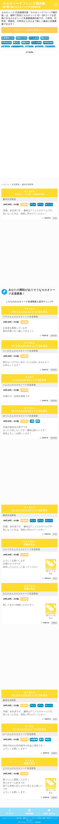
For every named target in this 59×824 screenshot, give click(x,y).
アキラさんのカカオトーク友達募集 (20, 317)
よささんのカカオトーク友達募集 (19, 768)
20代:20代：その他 (11, 204)
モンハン (49, 204)
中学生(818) (6, 42)
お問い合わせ (49, 814)
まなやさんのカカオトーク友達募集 (20, 593)
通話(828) (45, 38)
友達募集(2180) (8, 38)
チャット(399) (17, 47)
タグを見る (29, 52)
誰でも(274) (50, 47)
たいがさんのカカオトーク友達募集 (20, 351)
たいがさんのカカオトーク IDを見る (29, 346)
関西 (38, 421)
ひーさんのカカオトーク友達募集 (19, 734)
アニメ (33, 204)
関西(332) (29, 47)
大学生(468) (48, 42)
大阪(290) (39, 47)
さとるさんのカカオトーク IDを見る (29, 510)
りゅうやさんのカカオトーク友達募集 (21, 549)
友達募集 (24, 204)
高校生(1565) (21, 38)
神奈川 (48, 739)
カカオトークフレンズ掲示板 (24, 5)
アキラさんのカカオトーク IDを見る (29, 312)
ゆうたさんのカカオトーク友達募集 (20, 416)
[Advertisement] (29, 87)
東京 (41, 739)
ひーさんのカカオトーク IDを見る (29, 729)
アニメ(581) (36, 42)
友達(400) (6, 47)
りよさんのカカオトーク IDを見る (29, 380)
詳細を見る (29, 544)
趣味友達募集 (9, 199)
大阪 (32, 421)
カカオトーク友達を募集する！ (29, 30)
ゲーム (40, 204)
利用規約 (29, 814)
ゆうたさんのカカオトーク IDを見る (29, 411)
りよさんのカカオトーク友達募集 (19, 385)
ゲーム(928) (34, 38)
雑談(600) (25, 42)
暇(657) (16, 42)
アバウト (10, 814)
